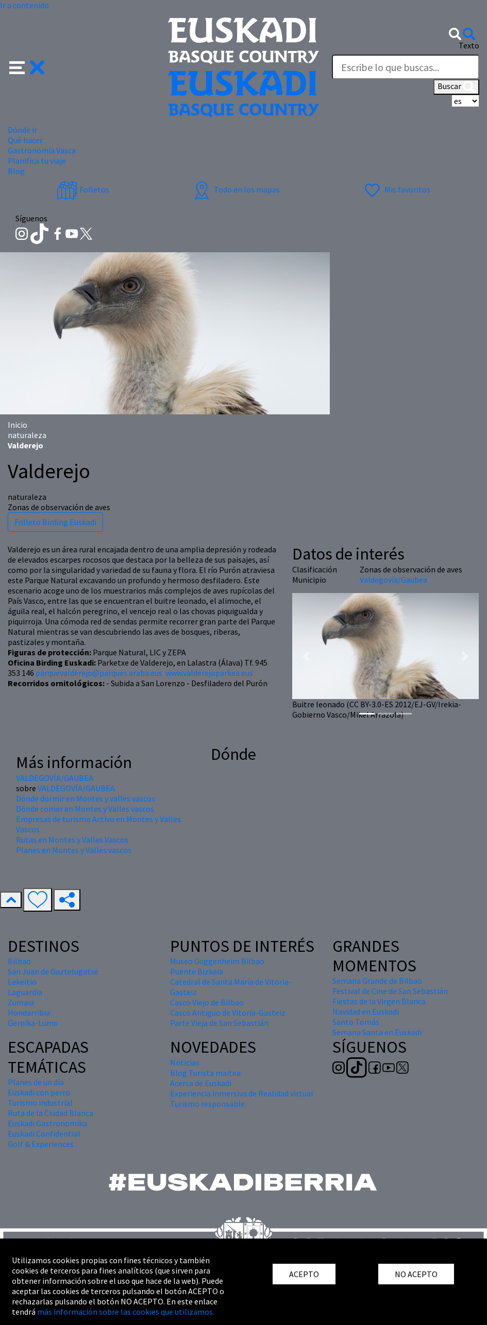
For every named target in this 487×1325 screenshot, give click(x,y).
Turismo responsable (207, 1104)
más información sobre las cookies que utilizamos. (125, 1311)
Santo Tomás (355, 1022)
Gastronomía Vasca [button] (42, 150)
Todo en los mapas (235, 189)
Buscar (456, 87)
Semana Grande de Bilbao (377, 980)
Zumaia (21, 1002)
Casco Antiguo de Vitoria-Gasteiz (228, 1012)
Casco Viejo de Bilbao (207, 1002)
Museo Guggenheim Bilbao (217, 961)
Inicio (17, 425)
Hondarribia (29, 1012)
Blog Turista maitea (205, 1073)
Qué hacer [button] (25, 140)
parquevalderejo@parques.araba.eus (99, 673)
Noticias (184, 1062)
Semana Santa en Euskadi (377, 1032)
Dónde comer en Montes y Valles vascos (85, 809)
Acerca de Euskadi (200, 1083)
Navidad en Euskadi (365, 1011)
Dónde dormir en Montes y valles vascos (85, 798)
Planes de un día (36, 1082)
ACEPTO (304, 1274)
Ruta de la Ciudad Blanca (50, 1113)
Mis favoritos (396, 189)
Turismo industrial (40, 1102)
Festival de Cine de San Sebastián (390, 991)
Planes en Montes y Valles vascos (73, 850)
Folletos (83, 189)
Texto (469, 45)
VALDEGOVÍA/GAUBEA (54, 778)
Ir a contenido (24, 5)
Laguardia (25, 992)
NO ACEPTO (416, 1274)
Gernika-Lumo (33, 1023)
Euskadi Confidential (44, 1133)
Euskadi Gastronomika (47, 1123)
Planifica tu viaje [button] (37, 160)
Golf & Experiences (41, 1144)
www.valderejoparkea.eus (209, 673)
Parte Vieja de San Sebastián (219, 1023)
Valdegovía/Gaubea (393, 579)
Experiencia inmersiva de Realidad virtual (241, 1093)
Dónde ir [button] (22, 130)
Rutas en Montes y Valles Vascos (72, 839)
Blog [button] (16, 171)
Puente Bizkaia (196, 971)
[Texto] (405, 67)
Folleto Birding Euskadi (55, 522)
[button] (27, 66)
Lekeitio (22, 982)
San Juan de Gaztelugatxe (53, 971)
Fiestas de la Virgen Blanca (379, 1001)
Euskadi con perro (39, 1092)
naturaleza (27, 435)
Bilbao (19, 961)
